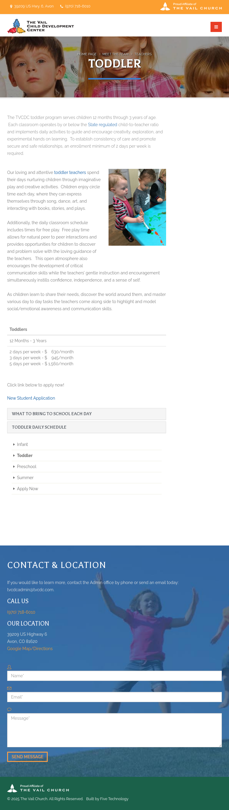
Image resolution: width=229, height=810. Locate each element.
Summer (25, 477)
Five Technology (114, 799)
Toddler (25, 455)
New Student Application (31, 398)
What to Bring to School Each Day (52, 413)
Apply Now (27, 488)
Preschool (26, 466)
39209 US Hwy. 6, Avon (34, 6)
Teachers (143, 54)
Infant (22, 444)
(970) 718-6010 (77, 6)
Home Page (87, 54)
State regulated (102, 124)
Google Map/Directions (29, 648)
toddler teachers (70, 172)
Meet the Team (116, 54)
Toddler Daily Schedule (39, 427)
